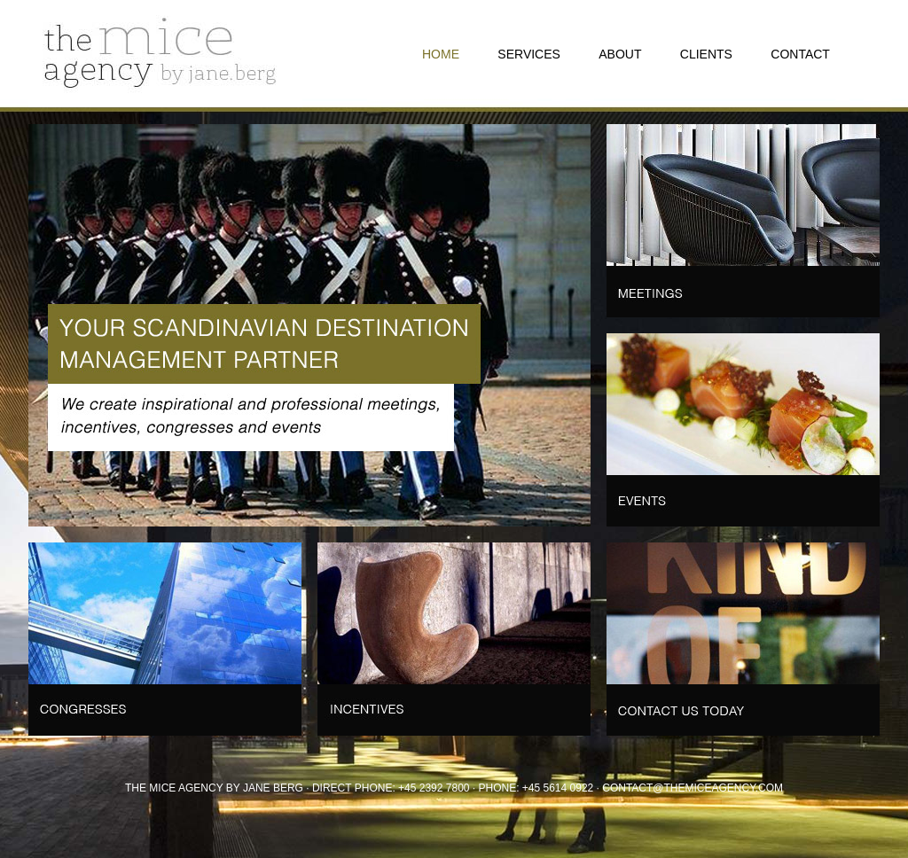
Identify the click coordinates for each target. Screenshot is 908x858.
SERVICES (528, 54)
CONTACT (800, 54)
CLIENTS (706, 54)
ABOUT (620, 54)
